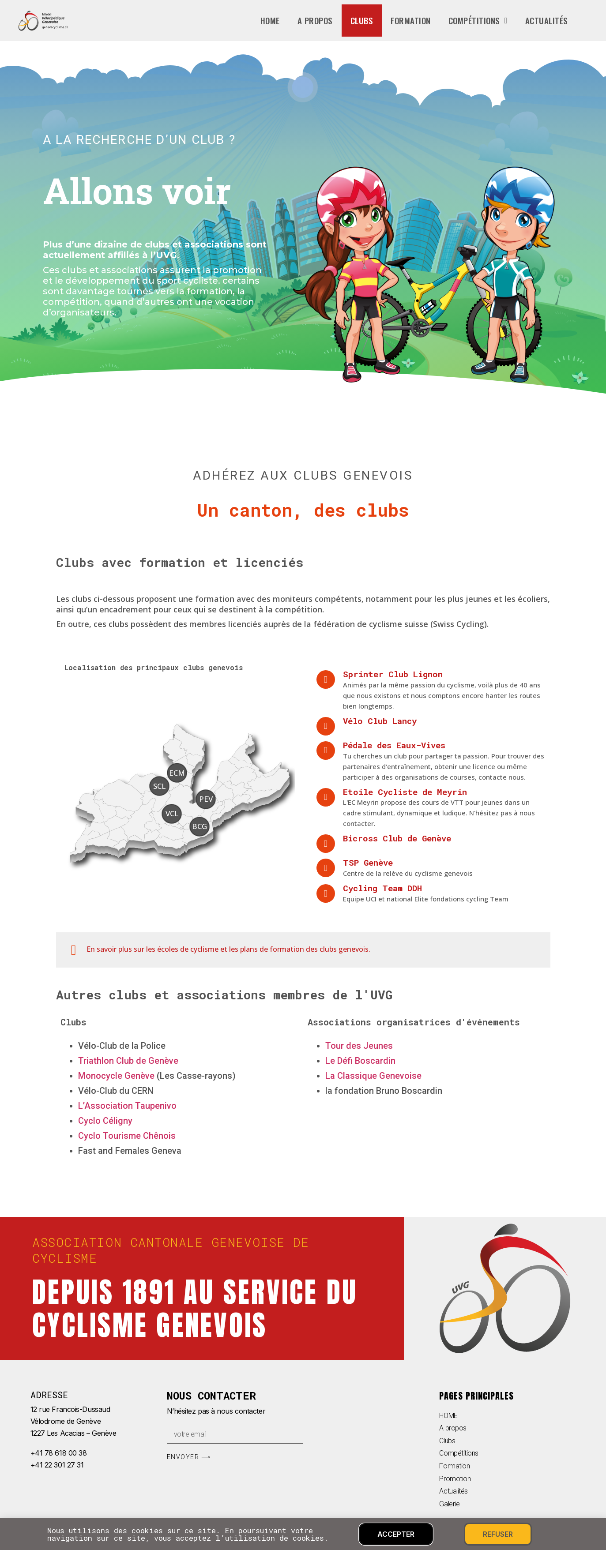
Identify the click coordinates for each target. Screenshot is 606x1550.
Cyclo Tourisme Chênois (127, 1135)
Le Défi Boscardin (360, 1060)
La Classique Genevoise (373, 1075)
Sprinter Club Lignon (393, 673)
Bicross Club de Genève (397, 838)
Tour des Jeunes (359, 1045)
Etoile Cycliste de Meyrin (405, 791)
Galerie (449, 1504)
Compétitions (478, 20)
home (270, 20)
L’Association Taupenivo (127, 1105)
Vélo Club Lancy (380, 720)
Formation (411, 20)
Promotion (454, 1479)
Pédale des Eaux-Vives (394, 745)
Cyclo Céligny (105, 1120)
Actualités (546, 20)
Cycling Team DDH (382, 887)
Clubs (361, 20)
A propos (315, 20)
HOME (448, 1415)
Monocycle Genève (116, 1075)
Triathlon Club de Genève (128, 1060)
